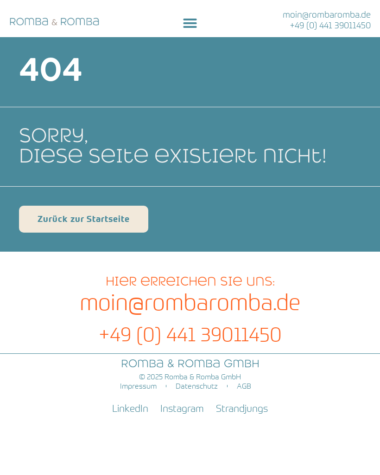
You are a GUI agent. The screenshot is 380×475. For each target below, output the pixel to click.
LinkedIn (130, 408)
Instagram (182, 408)
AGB (244, 386)
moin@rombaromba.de (327, 14)
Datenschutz (197, 386)
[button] (190, 23)
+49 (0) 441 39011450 (330, 25)
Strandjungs (242, 408)
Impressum (138, 386)
